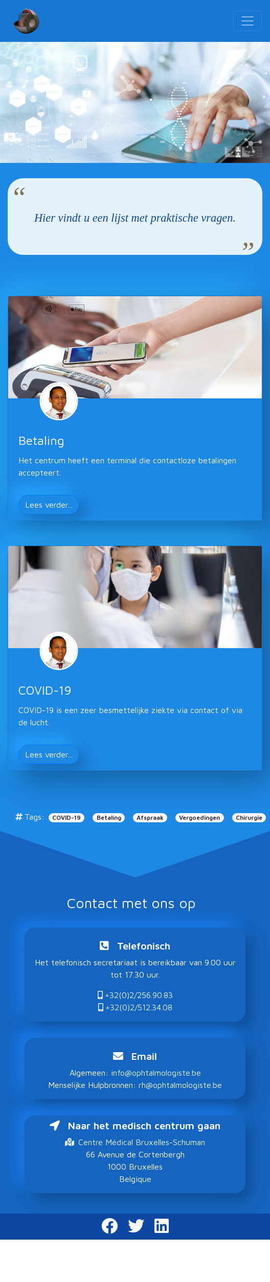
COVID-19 (66, 817)
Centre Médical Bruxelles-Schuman (135, 1142)
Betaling (109, 817)
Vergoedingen (199, 817)
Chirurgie (249, 817)
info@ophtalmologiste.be (156, 1072)
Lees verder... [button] (49, 504)
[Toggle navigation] (247, 21)
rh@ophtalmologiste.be (180, 1084)
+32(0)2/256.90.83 (135, 995)
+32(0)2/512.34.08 (135, 1007)
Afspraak (150, 817)
